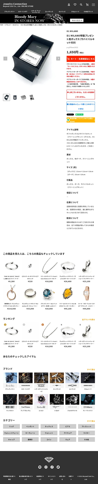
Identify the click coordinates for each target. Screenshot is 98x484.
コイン (49, 439)
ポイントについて (51, 477)
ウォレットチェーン (11, 433)
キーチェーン (30, 433)
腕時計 (30, 439)
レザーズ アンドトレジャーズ (36, 11)
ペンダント (30, 426)
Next (58, 58)
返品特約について (40, 477)
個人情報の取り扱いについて (26, 477)
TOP (1, 25)
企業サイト (71, 477)
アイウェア (68, 433)
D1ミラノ (16, 25)
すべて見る (91, 369)
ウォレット (49, 433)
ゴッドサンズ (49, 11)
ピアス (67, 426)
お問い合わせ (62, 477)
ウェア (67, 439)
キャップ (11, 439)
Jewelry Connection (15, 4)
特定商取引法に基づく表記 (9, 477)
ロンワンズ (62, 11)
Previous (5, 58)
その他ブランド (88, 11)
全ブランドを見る (88, 319)
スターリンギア (22, 11)
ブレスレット (86, 426)
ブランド (8, 25)
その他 (86, 439)
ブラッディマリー (9, 11)
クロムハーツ (75, 11)
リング (11, 426)
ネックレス (49, 426)
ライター (86, 433)
